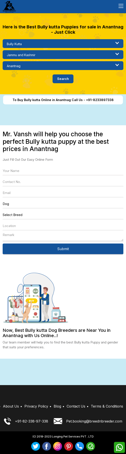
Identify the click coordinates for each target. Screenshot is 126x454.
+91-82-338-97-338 (26, 421)
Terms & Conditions (107, 406)
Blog (57, 406)
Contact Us (76, 406)
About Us (11, 406)
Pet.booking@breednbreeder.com (88, 421)
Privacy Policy (36, 406)
